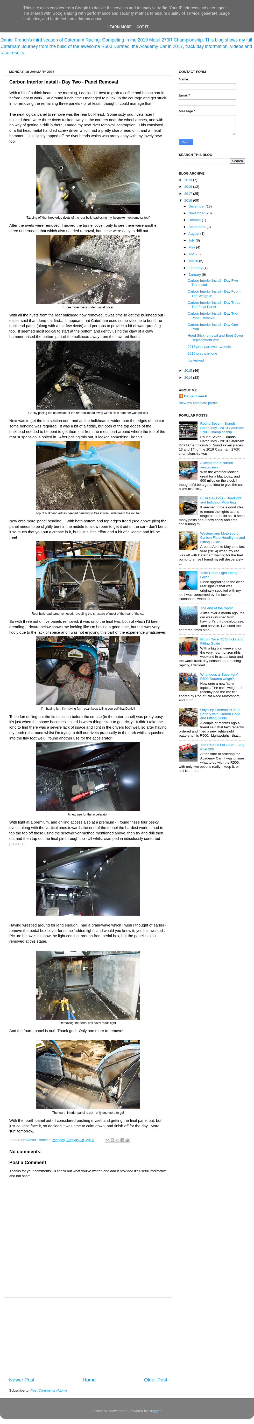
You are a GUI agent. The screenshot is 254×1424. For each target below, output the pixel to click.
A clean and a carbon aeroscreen (216, 465)
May (192, 247)
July (192, 240)
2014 (188, 377)
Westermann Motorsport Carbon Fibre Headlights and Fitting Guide (222, 537)
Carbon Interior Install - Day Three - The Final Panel (215, 305)
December (197, 206)
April (192, 254)
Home (89, 1379)
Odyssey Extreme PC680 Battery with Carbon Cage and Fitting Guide (220, 714)
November (197, 213)
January (195, 274)
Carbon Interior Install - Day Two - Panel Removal (214, 316)
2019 (188, 180)
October (195, 220)
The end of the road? (216, 608)
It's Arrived (196, 360)
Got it (143, 27)
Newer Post (21, 1379)
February (195, 268)
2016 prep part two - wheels (209, 347)
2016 (188, 200)
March (193, 261)
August (194, 234)
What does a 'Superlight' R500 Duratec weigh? (219, 677)
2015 (188, 370)
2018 (188, 187)
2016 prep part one (202, 353)
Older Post (155, 1379)
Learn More (119, 27)
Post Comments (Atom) (49, 1390)
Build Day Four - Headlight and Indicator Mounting (220, 500)
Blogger (155, 1411)
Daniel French (195, 396)
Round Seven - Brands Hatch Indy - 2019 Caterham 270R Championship (222, 427)
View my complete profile (198, 403)
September (197, 227)
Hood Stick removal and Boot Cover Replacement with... (215, 338)
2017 (188, 194)
